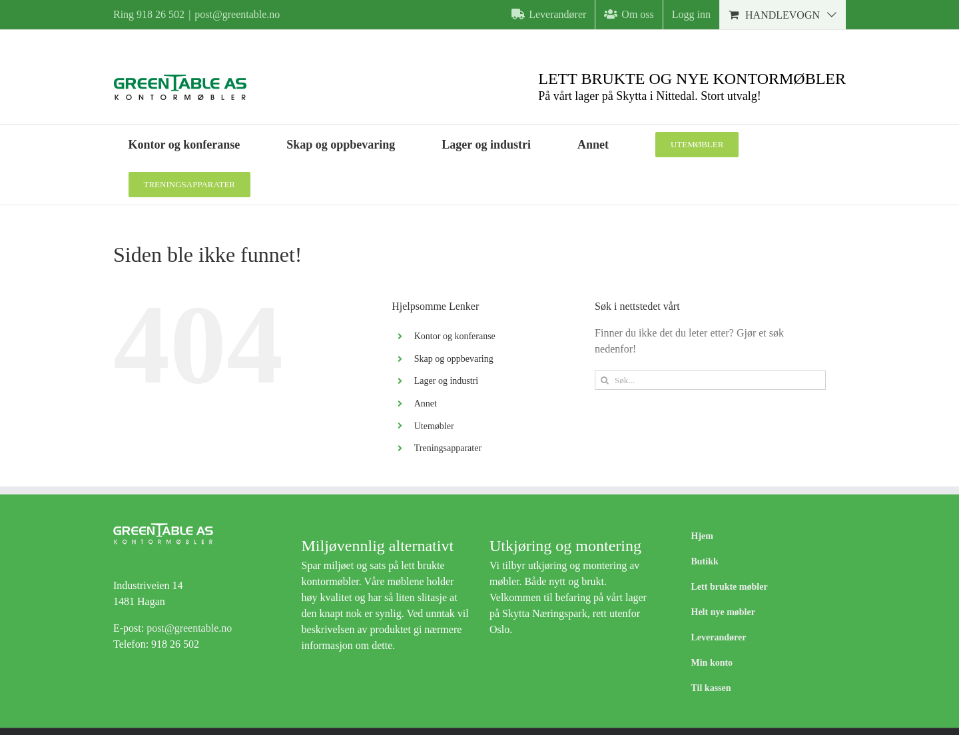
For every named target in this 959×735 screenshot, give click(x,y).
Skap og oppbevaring (453, 359)
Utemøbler (434, 426)
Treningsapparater (447, 448)
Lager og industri (446, 381)
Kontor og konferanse (454, 336)
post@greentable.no (237, 14)
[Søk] (604, 380)
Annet (425, 403)
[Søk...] (710, 380)
